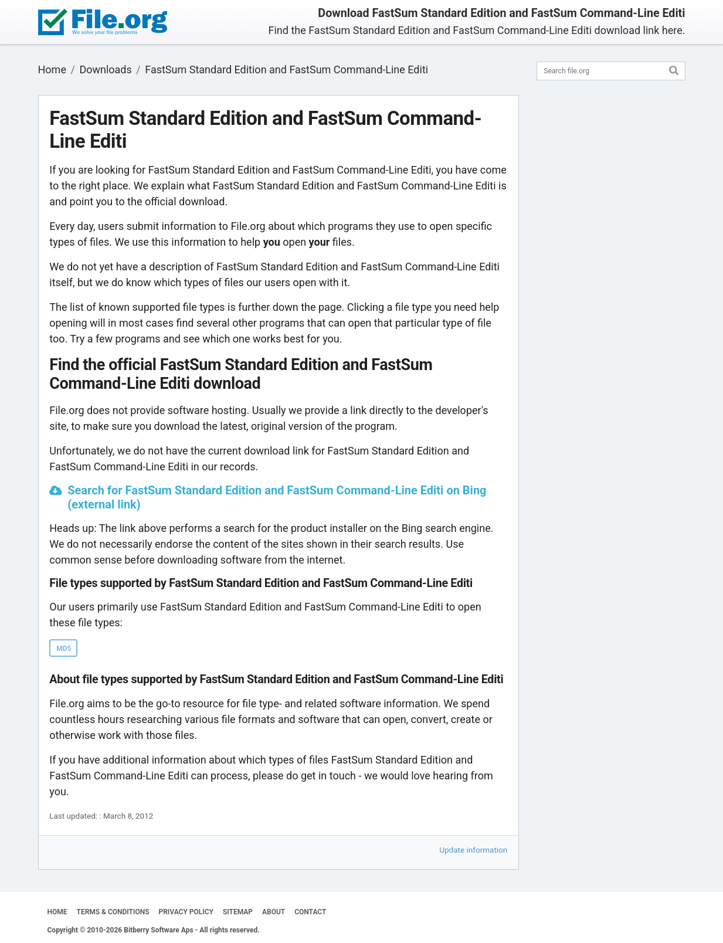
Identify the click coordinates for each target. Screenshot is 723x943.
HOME (57, 912)
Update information (473, 849)
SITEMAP (238, 912)
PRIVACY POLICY (186, 912)
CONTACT (310, 912)
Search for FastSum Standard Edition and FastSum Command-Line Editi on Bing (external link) (276, 497)
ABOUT (273, 912)
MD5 (63, 649)
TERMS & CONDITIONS (113, 912)
